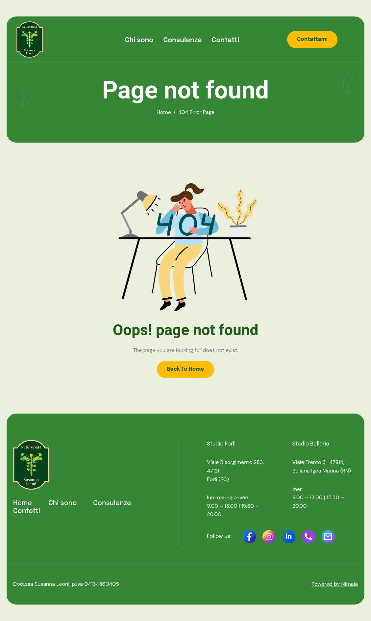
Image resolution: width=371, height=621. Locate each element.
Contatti (225, 40)
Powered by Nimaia (334, 583)
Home (22, 503)
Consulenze (182, 40)
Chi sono (139, 40)
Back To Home (185, 369)
